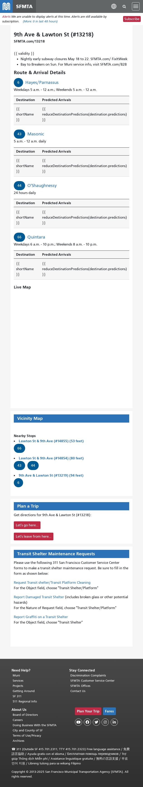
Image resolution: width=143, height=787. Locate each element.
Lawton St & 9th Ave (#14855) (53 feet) (51, 441)
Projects (18, 686)
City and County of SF (28, 730)
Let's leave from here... (33, 536)
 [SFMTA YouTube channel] (78, 722)
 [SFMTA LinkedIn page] (114, 722)
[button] (113, 6)
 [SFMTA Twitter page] (96, 722)
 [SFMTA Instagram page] (105, 722)
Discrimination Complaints (88, 675)
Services (18, 681)
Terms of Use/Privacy (27, 735)
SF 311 (17, 696)
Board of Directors (25, 715)
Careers (18, 720)
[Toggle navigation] (136, 6)
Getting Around (24, 691)
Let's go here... (27, 525)
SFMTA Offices (80, 686)
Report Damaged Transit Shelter (39, 597)
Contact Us (77, 691)
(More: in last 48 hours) (40, 21)
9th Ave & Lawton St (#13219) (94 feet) (51, 475)
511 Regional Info (25, 701)
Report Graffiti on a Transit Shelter (41, 617)
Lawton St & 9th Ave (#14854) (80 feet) (51, 458)
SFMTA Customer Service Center (92, 681)
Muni (16, 675)
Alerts (6, 17)
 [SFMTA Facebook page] (87, 722)
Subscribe (131, 19)
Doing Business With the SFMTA (35, 725)
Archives (18, 741)
